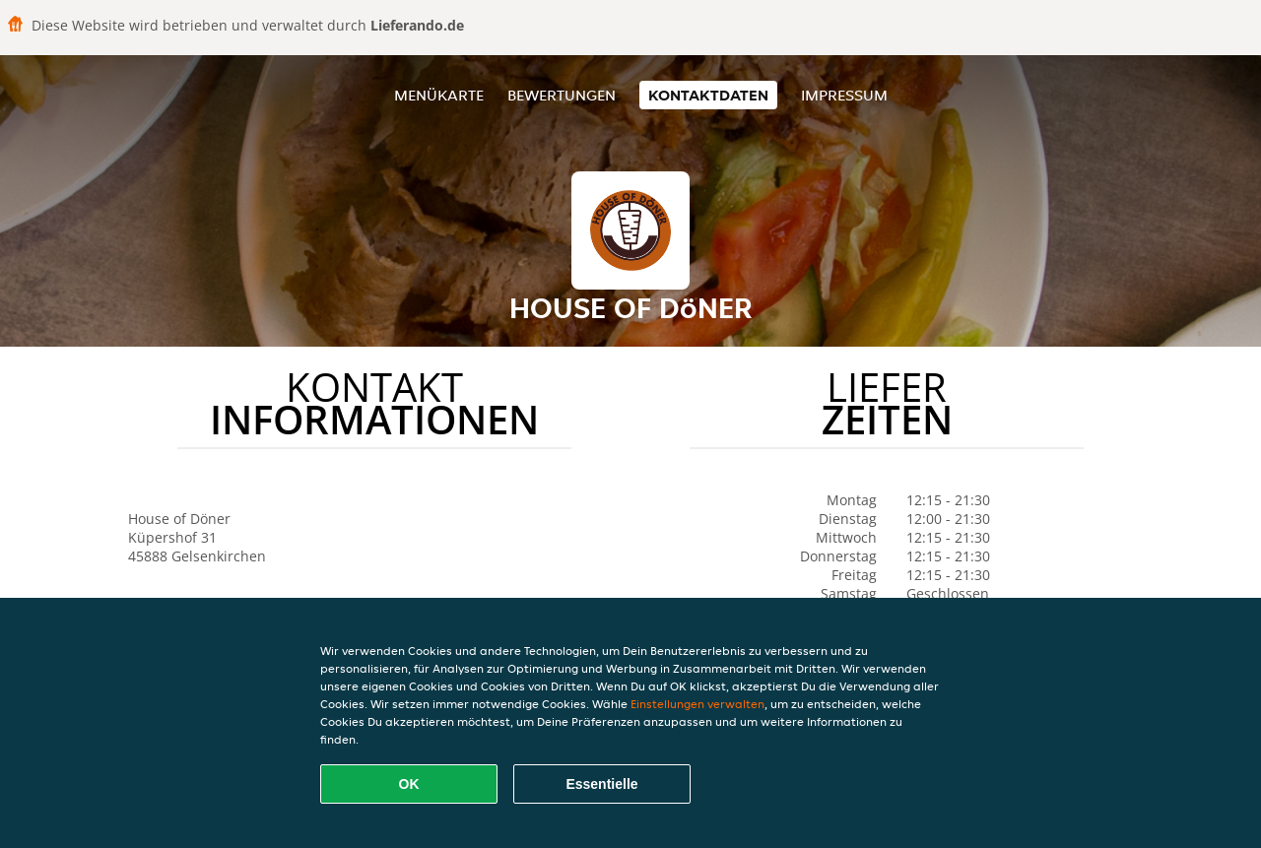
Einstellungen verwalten (697, 703)
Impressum (844, 95)
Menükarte (439, 95)
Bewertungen (561, 95)
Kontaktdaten (708, 95)
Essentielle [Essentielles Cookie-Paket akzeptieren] (601, 784)
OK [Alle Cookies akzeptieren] (409, 784)
